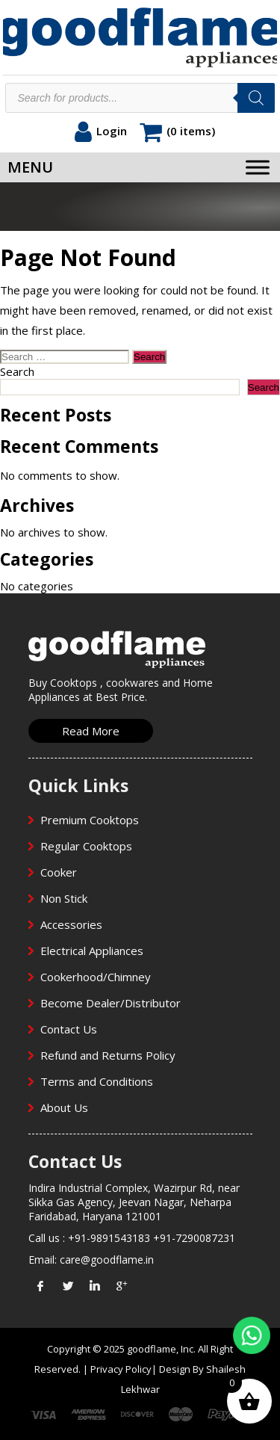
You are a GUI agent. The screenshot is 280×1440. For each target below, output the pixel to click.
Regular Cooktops (86, 845)
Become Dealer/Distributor (110, 1002)
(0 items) (191, 130)
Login (111, 130)
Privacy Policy (121, 1369)
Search (17, 371)
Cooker (58, 872)
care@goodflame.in (107, 1259)
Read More (90, 730)
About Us (64, 1107)
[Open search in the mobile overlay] (139, 98)
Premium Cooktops (89, 819)
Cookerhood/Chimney (95, 976)
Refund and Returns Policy (107, 1055)
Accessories (71, 924)
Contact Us (68, 1029)
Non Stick (63, 898)
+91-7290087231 (194, 1238)
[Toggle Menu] (258, 167)
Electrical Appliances (91, 950)
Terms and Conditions (96, 1081)
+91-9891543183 (109, 1238)
